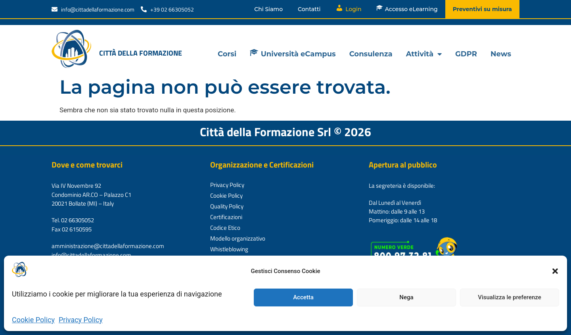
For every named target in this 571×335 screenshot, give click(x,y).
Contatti (309, 9)
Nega (406, 297)
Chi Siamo (268, 9)
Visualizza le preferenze (509, 297)
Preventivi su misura (482, 9)
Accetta (303, 297)
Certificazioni (226, 216)
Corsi (227, 54)
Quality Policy (226, 206)
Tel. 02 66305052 (73, 220)
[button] (555, 271)
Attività (424, 54)
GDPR (466, 54)
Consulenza (371, 54)
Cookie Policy (33, 320)
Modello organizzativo (237, 238)
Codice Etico (225, 227)
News (501, 54)
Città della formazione (140, 53)
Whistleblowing (229, 249)
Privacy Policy (81, 320)
